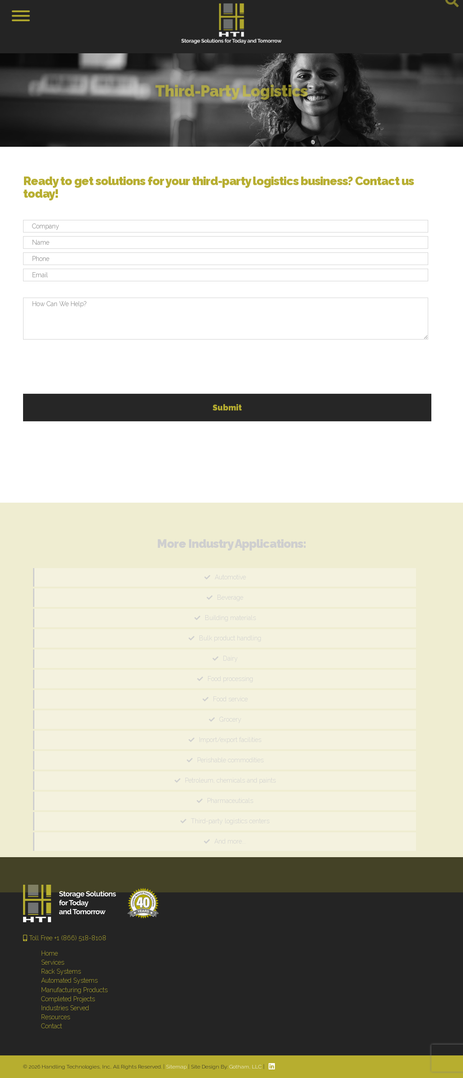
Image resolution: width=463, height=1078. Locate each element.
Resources (55, 1017)
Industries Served (65, 1008)
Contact (51, 1026)
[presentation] (92, 369)
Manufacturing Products (74, 990)
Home (49, 953)
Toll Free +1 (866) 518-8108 (64, 938)
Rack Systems (61, 971)
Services (52, 962)
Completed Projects (68, 999)
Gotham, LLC (245, 1067)
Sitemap (176, 1067)
